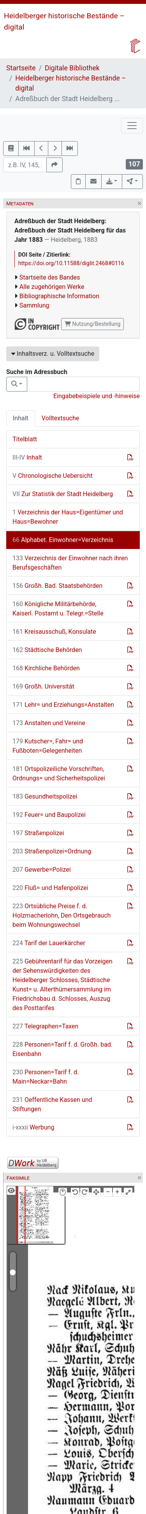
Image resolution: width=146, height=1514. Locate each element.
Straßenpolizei (38, 833)
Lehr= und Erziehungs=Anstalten (63, 704)
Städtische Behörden (47, 650)
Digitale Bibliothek (72, 68)
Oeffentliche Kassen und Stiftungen (52, 1104)
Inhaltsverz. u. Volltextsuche (52, 353)
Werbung (33, 1127)
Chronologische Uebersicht (52, 475)
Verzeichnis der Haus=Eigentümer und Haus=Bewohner (67, 517)
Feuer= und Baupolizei (49, 814)
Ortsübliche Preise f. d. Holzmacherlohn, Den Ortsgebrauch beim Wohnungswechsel (61, 915)
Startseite (21, 68)
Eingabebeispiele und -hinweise (96, 396)
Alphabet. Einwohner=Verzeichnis (62, 540)
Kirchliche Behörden (46, 668)
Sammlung (34, 305)
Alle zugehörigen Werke (51, 286)
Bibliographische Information (59, 296)
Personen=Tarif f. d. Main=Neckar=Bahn (45, 1076)
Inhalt (20, 418)
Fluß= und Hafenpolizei (50, 888)
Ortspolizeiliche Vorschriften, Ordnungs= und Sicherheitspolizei (58, 773)
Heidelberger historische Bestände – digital (70, 83)
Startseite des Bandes (49, 277)
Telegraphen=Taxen (45, 1026)
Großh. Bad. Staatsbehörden (57, 585)
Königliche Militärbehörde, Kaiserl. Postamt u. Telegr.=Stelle (58, 608)
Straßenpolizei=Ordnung (51, 851)
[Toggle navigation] (132, 125)
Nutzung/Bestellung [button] (92, 324)
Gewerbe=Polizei (41, 869)
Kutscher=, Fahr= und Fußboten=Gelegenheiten (47, 746)
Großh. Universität (43, 686)
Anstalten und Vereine (48, 723)
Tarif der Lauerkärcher (48, 943)
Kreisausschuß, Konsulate (54, 631)
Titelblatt (24, 439)
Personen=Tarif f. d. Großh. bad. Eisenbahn (62, 1049)
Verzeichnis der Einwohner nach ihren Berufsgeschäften (70, 562)
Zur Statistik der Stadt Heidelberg (62, 494)
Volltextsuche (60, 418)
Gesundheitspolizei (44, 796)
